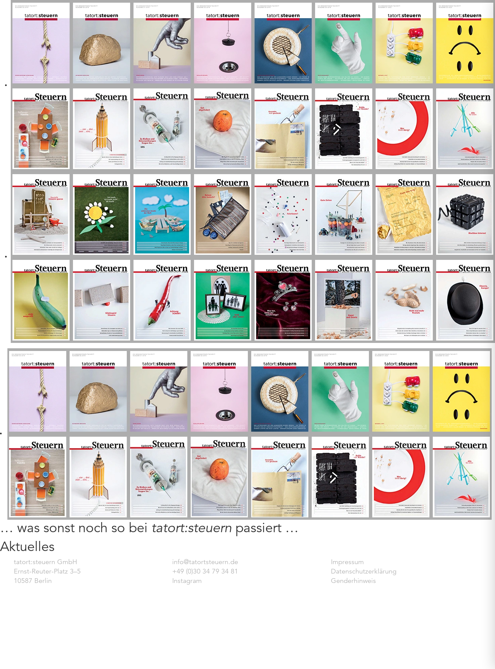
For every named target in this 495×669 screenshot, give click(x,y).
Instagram (187, 581)
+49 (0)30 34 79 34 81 (205, 571)
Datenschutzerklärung (363, 571)
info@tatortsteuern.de (205, 562)
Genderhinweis (353, 581)
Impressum (347, 562)
